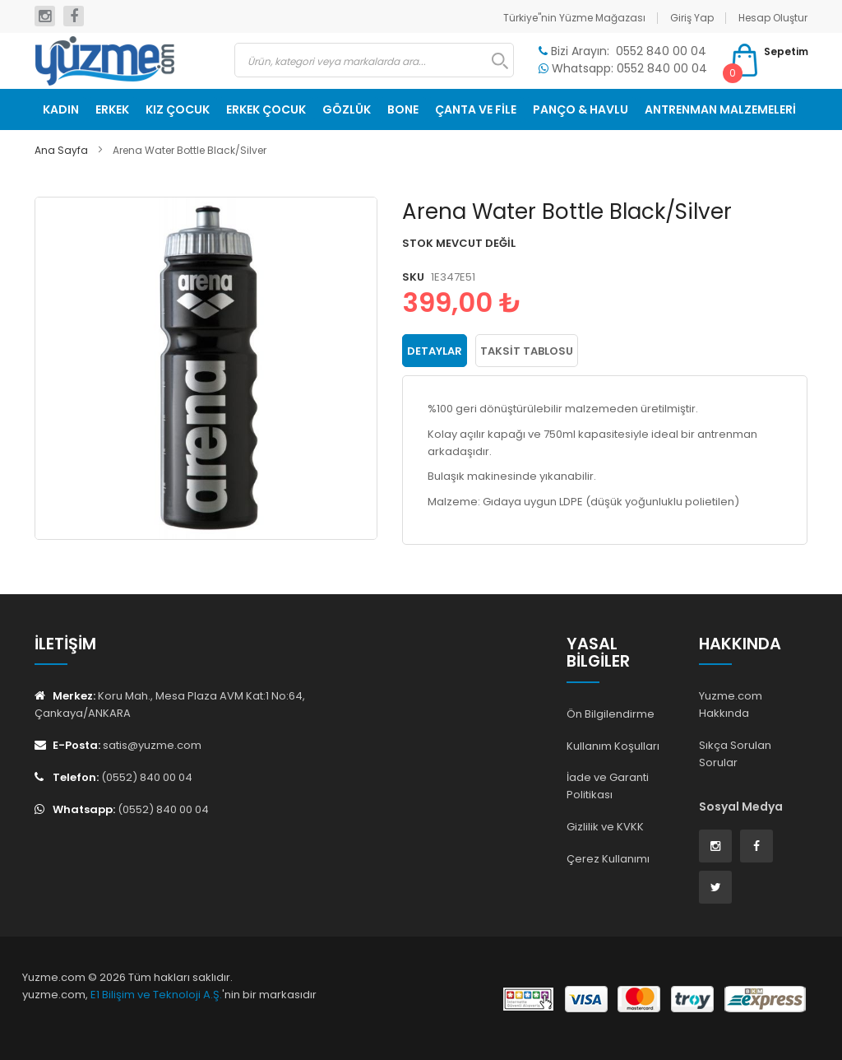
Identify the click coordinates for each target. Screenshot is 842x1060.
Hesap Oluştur (772, 18)
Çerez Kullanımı (608, 859)
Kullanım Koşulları (613, 746)
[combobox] (374, 60)
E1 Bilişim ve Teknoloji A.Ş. (156, 994)
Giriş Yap (692, 18)
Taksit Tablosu (526, 351)
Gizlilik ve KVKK (605, 827)
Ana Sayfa (61, 150)
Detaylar (434, 351)
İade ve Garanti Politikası (608, 785)
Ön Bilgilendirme (611, 714)
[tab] (434, 350)
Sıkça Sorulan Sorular (735, 753)
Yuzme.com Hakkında (730, 704)
